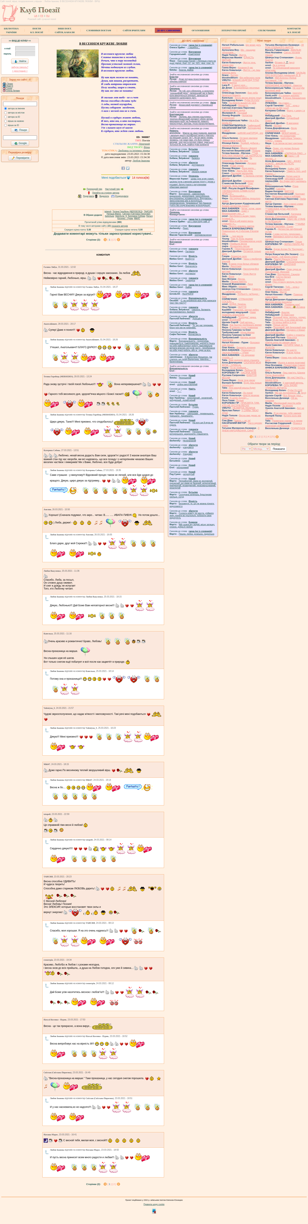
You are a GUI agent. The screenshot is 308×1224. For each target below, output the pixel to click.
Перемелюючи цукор (251, 241)
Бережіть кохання (246, 347)
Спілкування (266, 30)
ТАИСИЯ (148, 211)
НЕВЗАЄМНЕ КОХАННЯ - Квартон (283, 85)
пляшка (195, 151)
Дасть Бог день (245, 170)
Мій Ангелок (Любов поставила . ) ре (280, 79)
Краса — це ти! (242, 420)
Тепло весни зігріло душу (248, 97)
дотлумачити (198, 165)
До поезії (248, 393)
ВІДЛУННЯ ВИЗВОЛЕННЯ (280, 265)
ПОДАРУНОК (298, 428)
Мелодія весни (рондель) (278, 302)
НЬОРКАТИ (187, 294)
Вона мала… (249, 168)
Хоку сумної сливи (293, 204)
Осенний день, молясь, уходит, (289, 317)
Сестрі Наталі (283, 277)
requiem (243, 286)
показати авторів (120, 226)
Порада (256, 150)
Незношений (185, 378)
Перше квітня (280, 325)
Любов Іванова (141, 160)
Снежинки (248, 181)
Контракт (300, 194)
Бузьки (240, 400)
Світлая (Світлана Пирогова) (136, 214)
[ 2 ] (114, 239)
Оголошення (201, 30)
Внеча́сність (191, 266)
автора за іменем (16, 108)
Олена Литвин (13, 91)
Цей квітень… (247, 322)
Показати (279, 448)
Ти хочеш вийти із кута (284, 322)
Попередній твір (94, 189)
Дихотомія (236, 266)
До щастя (291, 350)
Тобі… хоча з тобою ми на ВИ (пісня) (282, 288)
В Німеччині (287, 314)
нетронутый (188, 474)
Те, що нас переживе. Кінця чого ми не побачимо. (191, 326)
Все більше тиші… (293, 395)
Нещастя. (243, 105)
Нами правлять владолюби (239, 313)
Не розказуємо (288, 135)
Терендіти (190, 280)
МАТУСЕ (289, 191)
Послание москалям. (242, 173)
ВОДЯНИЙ (235, 320)
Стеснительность (296, 261)
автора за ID (14, 117)
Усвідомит (188, 454)
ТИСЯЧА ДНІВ (248, 372)
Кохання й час (245, 67)
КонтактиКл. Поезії (293, 30)
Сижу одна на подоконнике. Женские (283, 270)
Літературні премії (233, 30)
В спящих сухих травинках (244, 327)
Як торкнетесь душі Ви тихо (237, 159)
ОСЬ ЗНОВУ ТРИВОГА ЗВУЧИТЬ (281, 386)
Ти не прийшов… (239, 367)
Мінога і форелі (248, 148)
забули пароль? (19, 67)
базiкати (196, 158)
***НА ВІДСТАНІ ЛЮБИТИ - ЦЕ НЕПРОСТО (242, 154)
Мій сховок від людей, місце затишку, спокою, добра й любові (192, 525)
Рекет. (186, 228)
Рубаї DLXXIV (252, 100)
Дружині (252, 163)
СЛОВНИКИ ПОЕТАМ (98, 30)
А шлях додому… (239, 398)
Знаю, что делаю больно (286, 148)
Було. (277, 166)
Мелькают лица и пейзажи (286, 196)
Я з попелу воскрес (289, 95)
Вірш (147, 147)
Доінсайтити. (198, 318)
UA (35, 15)
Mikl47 (137, 218)
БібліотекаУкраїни (11, 30)
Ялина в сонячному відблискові (283, 424)
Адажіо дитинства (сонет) (235, 206)
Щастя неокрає (251, 395)
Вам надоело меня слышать (244, 360)
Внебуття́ (189, 259)
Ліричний (144, 143)
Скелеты (280, 188)
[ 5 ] (273, 436)
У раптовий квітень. (293, 382)
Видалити (104, 196)
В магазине (293, 123)
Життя (283, 292)
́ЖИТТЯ (242, 307)
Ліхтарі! (278, 125)
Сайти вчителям (134, 30)
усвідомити (188, 447)
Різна (295, 186)
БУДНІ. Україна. (238, 304)
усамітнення (194, 54)
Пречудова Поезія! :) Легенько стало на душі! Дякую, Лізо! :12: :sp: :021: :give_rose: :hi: (193, 62)
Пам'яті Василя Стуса (285, 259)
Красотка (292, 337)
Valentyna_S (121, 216)
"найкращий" (254, 125)
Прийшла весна (238, 243)
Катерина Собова (136, 216)
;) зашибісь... (193, 47)
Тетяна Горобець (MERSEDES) (127, 211)
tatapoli (107, 211)
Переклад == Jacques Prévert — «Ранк (238, 351)
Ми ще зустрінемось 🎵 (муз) (290, 393)
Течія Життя (249, 274)
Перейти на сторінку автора (105, 193)
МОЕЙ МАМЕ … (290, 133)
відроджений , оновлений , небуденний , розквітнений (191, 399)
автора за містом (16, 113)
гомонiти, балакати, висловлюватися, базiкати (190, 310)
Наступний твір (112, 189)
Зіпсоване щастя (294, 178)
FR (41, 15)
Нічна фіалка (247, 332)
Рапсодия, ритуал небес (246, 309)
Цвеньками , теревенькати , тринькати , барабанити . (192, 414)
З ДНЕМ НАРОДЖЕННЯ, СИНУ (240, 429)
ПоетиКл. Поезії (36, 30)
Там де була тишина (242, 238)
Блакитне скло (239, 256)
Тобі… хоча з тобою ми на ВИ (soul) (282, 106)
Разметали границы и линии (287, 420)
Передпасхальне (244, 248)
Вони (231, 276)
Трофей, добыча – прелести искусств (241, 144)
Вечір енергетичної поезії (281, 129)
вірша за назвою (16, 121)
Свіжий (186, 461)
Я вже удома (237, 165)
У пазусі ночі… (239, 85)
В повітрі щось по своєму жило (282, 341)
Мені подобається (114, 177)
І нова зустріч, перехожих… (288, 234)
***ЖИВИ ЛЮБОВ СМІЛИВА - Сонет (285, 225)
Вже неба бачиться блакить (240, 93)
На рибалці (279, 279)
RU (48, 15)
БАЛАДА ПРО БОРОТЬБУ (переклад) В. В (285, 74)
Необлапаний (189, 441)
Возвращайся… (238, 196)
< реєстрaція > (19, 71)
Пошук (20, 130)
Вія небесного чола (250, 77)
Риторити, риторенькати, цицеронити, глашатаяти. (189, 433)
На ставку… (285, 103)
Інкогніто (297, 93)
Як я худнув (279, 65)
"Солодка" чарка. (247, 317)
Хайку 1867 (294, 168)
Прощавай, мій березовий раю (289, 327)
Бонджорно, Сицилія (289, 274)
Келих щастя (293, 176)
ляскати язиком (199, 171)
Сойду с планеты (296, 335)
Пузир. (195, 407)
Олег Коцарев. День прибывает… (237, 184)
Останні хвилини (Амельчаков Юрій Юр (239, 139)
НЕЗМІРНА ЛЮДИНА (243, 408)
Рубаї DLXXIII (295, 390)
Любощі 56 (250, 370)
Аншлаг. (285, 312)
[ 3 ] (264, 436)
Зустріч (234, 75)
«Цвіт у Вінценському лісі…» (235, 212)
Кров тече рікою (246, 380)
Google (20, 143)
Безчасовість (194, 334)
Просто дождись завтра (241, 226)
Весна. (241, 279)
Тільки (298, 241)
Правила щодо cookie (154, 1204)
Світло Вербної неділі (233, 110)
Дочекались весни (239, 246)
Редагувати (88, 196)
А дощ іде (278, 151)
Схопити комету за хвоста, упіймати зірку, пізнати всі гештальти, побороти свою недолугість (192, 515)
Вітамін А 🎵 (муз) (285, 62)
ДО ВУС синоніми (168, 30)
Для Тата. (286, 115)
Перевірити (20, 158)
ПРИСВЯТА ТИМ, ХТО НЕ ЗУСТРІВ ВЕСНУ (241, 404)
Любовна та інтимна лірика (134, 150)
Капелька (109, 216)
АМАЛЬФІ (296, 50)
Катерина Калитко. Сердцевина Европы (283, 215)
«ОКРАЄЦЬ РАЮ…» (295, 153)
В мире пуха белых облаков (244, 264)
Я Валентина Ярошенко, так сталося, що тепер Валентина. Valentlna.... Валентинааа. (191, 359)
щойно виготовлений (187, 384)
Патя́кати (189, 251)
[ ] (110, 239)
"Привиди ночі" (292, 304)
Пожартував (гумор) (294, 365)
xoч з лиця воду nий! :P (198, 221)
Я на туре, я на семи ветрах (288, 320)
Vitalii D (9, 86)
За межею (287, 405)
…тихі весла (236, 236)
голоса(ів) (140, 177)
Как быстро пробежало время (246, 325)
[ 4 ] (268, 436)
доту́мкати (190, 273)
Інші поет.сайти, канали (64, 30)
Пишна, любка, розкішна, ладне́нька (196, 534)
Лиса (250, 284)
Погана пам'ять (239, 281)
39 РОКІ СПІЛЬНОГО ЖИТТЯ (284, 46)
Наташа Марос (114, 214)
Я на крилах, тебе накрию (287, 413)
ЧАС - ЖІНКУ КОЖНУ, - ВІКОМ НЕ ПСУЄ (283, 162)
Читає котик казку (251, 208)
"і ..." (179, 391)
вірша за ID (13, 125)
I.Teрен (9, 84)
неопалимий (183, 467)
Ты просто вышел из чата (242, 102)
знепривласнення (202, 235)
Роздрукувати (121, 196)
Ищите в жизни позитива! (291, 362)
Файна (188, 287)
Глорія (9, 88)
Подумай (242, 113)
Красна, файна (186, 70)
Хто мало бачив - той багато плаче (284, 255)
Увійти (20, 61)
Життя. (243, 55)
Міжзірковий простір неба (287, 403)
